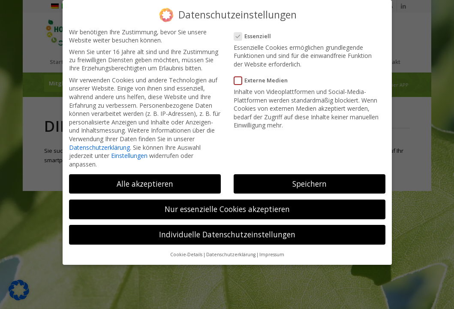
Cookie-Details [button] (186, 254)
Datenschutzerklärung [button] (231, 254)
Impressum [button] (271, 254)
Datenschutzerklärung (99, 146)
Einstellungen (129, 155)
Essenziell (255, 35)
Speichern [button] (309, 183)
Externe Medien (264, 80)
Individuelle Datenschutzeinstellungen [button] (227, 233)
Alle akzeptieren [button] (145, 183)
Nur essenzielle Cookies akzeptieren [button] (227, 208)
